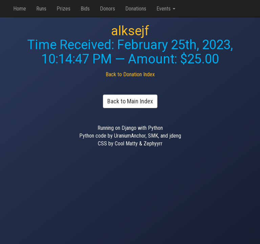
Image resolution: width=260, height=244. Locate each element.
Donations (135, 8)
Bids (85, 8)
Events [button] (165, 8)
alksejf (130, 30)
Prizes (63, 8)
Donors (107, 8)
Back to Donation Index (130, 74)
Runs (41, 8)
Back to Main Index (130, 101)
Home (19, 8)
